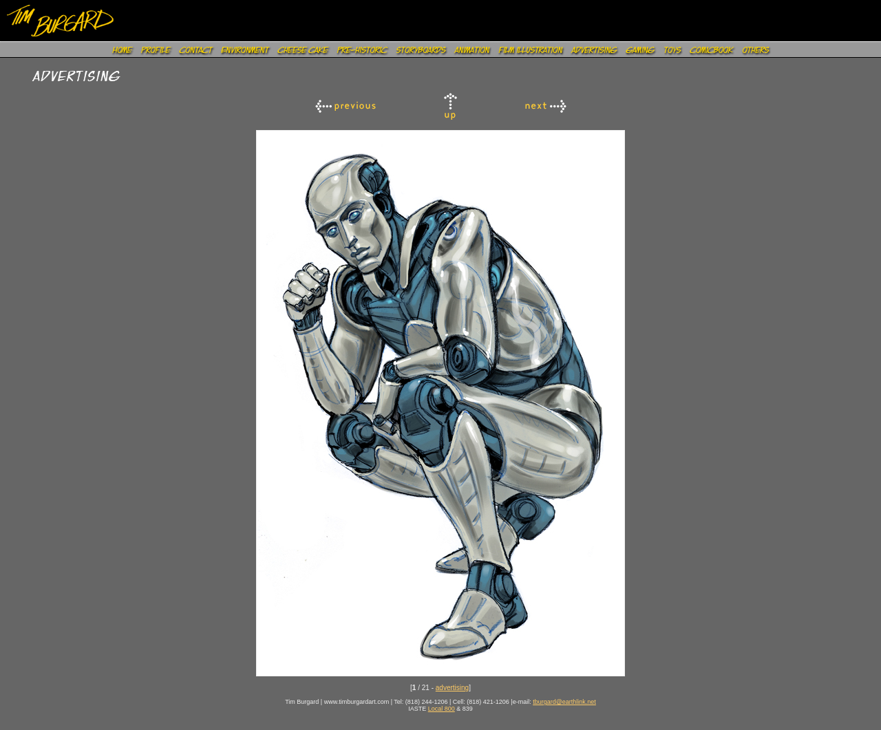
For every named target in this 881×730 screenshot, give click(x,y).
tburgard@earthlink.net (564, 701)
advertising (452, 687)
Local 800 (441, 708)
